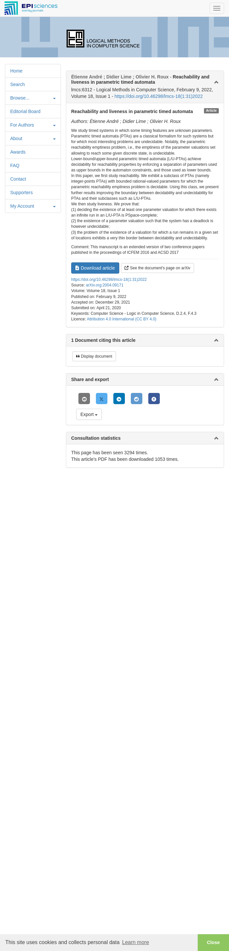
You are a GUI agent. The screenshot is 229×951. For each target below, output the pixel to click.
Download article (95, 268)
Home (16, 71)
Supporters (21, 192)
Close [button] (213, 942)
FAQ (14, 165)
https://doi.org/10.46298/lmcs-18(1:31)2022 (159, 96)
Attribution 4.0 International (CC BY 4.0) (121, 319)
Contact (18, 179)
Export (89, 414)
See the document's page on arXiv (157, 268)
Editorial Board (25, 111)
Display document (94, 356)
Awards (17, 152)
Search (17, 84)
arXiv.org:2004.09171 (105, 285)
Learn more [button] (135, 942)
